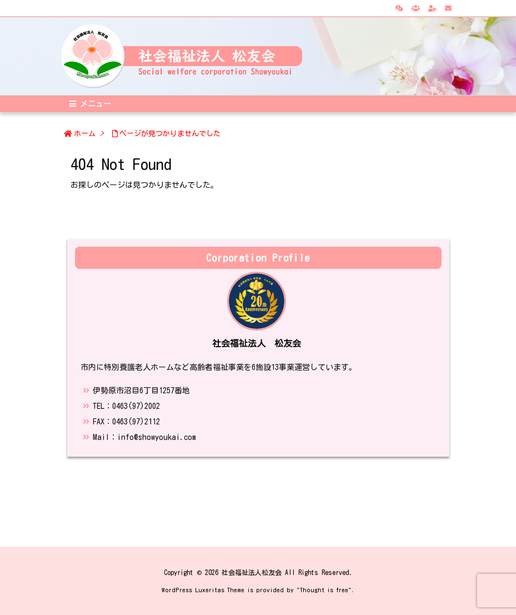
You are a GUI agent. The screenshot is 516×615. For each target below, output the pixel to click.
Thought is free (324, 590)
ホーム (85, 133)
